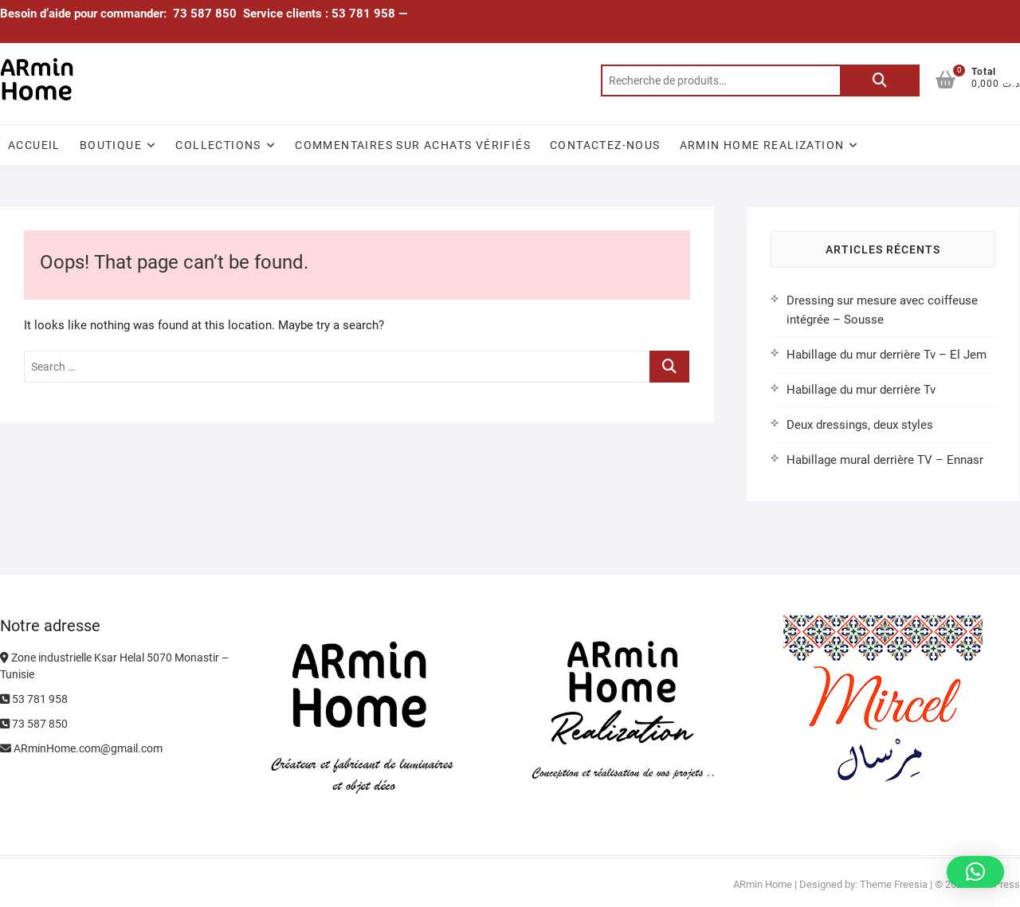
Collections (218, 145)
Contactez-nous (605, 145)
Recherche (880, 80)
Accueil (34, 145)
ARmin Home (762, 884)
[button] (975, 872)
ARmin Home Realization (762, 145)
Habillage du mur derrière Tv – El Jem (887, 354)
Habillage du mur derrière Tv (861, 390)
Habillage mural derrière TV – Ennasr (885, 460)
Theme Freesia (894, 884)
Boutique (111, 145)
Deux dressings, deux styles (860, 425)
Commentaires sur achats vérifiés (413, 145)
